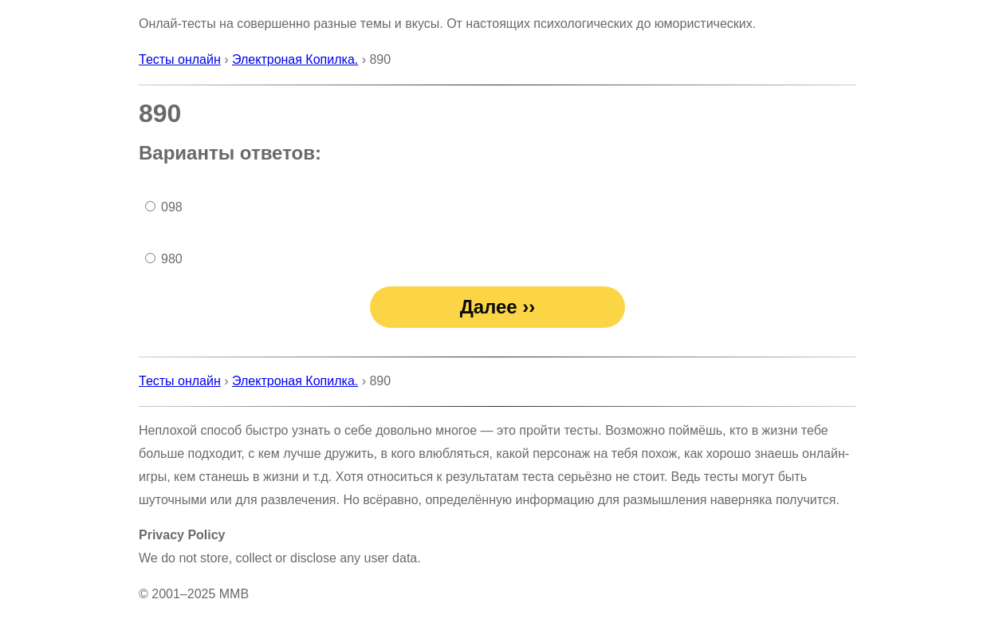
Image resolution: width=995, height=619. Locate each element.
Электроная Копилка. (295, 59)
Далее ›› (498, 306)
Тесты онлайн (180, 59)
